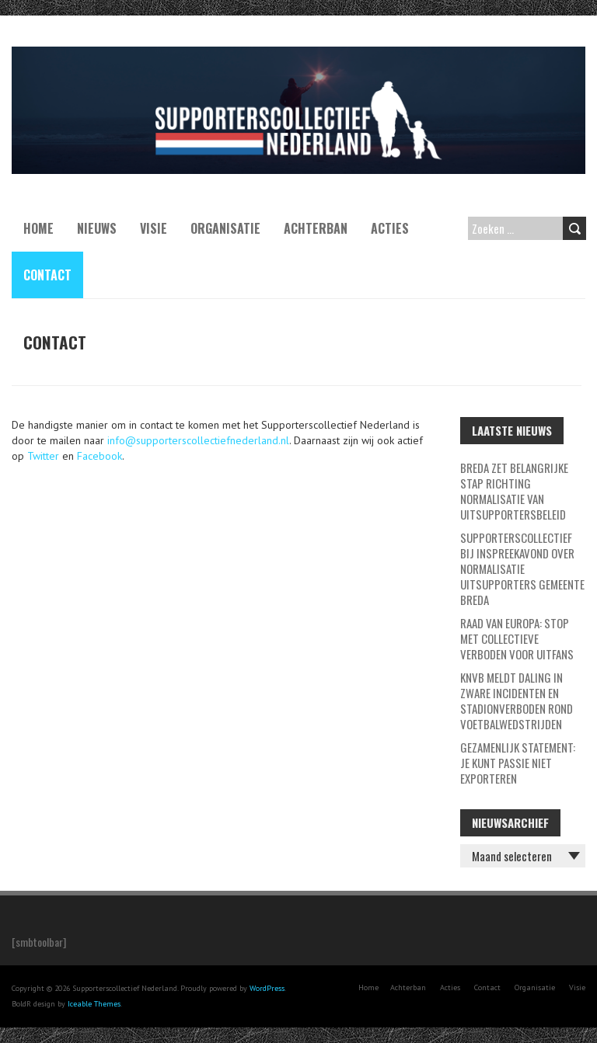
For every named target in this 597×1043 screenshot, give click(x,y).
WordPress (267, 988)
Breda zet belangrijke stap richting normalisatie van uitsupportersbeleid (514, 491)
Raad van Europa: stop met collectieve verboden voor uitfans (517, 638)
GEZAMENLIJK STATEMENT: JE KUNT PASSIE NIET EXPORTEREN (517, 763)
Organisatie (225, 228)
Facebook (99, 456)
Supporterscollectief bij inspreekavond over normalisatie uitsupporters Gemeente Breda (522, 568)
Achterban (315, 228)
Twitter (43, 456)
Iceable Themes (94, 1004)
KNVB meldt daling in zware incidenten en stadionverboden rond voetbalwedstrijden (516, 700)
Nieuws (97, 228)
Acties (390, 228)
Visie (153, 228)
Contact (47, 275)
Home (38, 228)
